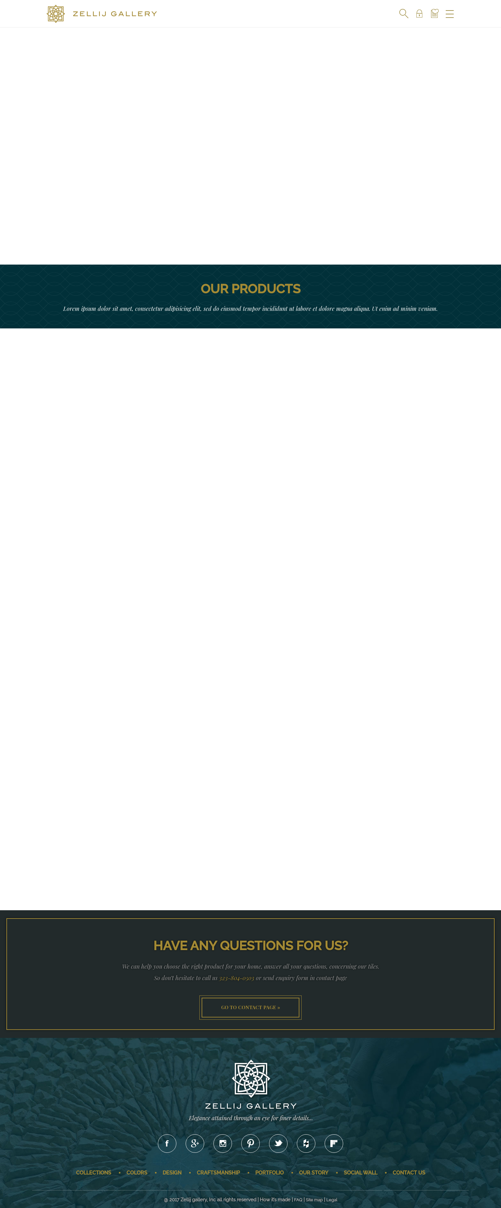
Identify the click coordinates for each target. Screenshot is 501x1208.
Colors (137, 1173)
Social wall (360, 1173)
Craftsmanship (218, 1173)
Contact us (409, 1173)
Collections (93, 1173)
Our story (313, 1173)
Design (172, 1173)
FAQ (298, 1199)
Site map (314, 1199)
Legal (331, 1199)
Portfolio (269, 1173)
